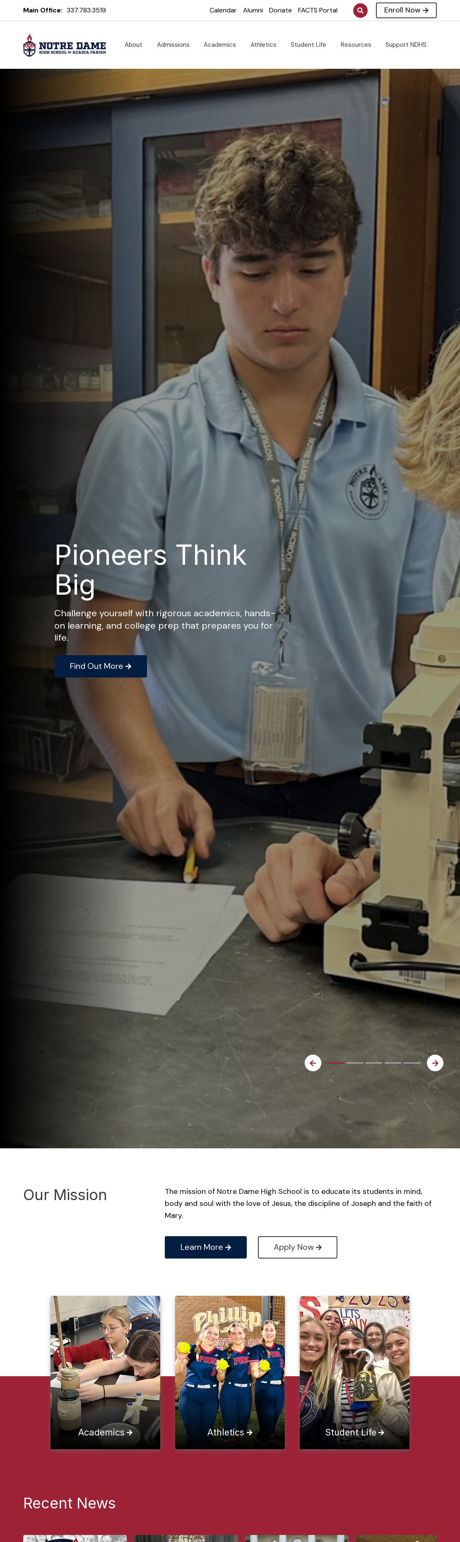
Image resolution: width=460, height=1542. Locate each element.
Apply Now (298, 1247)
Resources (359, 45)
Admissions (176, 45)
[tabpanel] (170, 609)
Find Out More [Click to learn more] (100, 666)
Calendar (223, 10)
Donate (280, 10)
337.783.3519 (86, 10)
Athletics (266, 45)
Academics (223, 45)
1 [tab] (336, 1063)
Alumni (253, 10)
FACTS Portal (317, 10)
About (137, 45)
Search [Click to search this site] (360, 10)
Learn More (206, 1247)
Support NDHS (409, 45)
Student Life (312, 45)
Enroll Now (406, 10)
